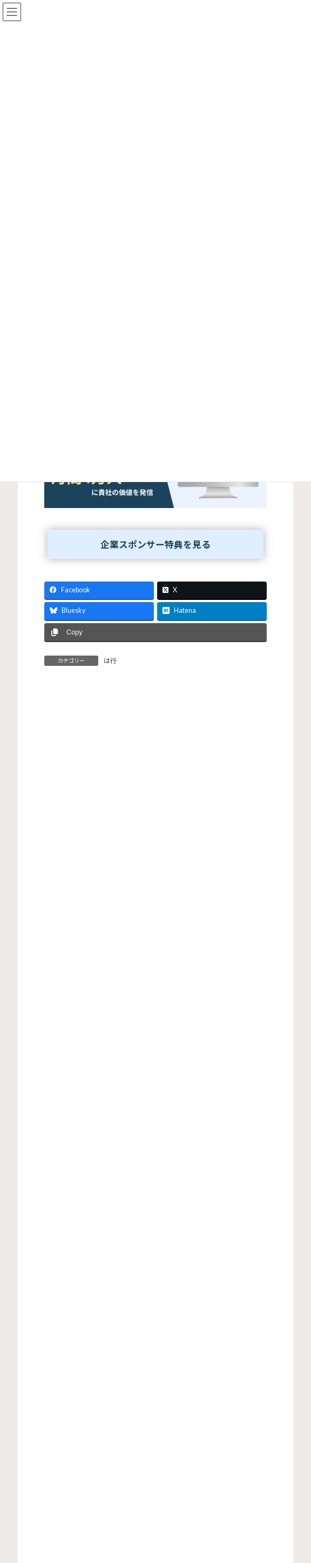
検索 (247, 1145)
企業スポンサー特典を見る (155, 544)
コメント (64, 758)
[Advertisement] (155, 1423)
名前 (51, 885)
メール (55, 934)
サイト (55, 984)
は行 (110, 661)
